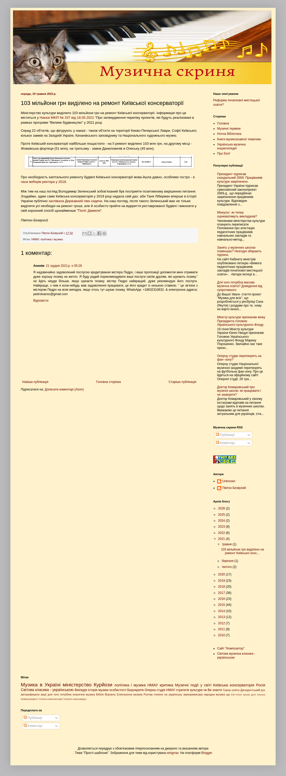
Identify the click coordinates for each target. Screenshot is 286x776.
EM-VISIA (236, 694)
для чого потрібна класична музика (71, 694)
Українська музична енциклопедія (231, 146)
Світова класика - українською (47, 690)
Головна (223, 123)
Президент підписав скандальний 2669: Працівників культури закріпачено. (239, 177)
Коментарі (225, 443)
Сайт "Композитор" (230, 648)
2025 (222, 514)
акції (43, 694)
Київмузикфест (29, 699)
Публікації (225, 435)
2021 (222, 539)
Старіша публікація (182, 382)
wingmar (173, 753)
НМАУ (35, 239)
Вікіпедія (81, 690)
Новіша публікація (35, 382)
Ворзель (110, 694)
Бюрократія (135, 690)
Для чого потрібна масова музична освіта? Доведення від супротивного (239, 286)
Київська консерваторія (233, 685)
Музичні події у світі (193, 685)
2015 (222, 605)
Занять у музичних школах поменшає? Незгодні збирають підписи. (239, 251)
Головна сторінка (108, 382)
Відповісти (40, 300)
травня (227, 544)
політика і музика (52, 239)
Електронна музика (129, 694)
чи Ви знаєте (212, 690)
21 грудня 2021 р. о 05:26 (64, 266)
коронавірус (80, 699)
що (228, 694)
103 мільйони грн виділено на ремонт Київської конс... (242, 551)
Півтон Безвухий (234, 488)
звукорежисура (193, 694)
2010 (222, 635)
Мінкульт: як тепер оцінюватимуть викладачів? (237, 214)
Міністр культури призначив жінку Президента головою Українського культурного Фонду (241, 321)
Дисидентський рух (252, 690)
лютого (227, 567)
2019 (222, 580)
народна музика (214, 694)
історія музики (98, 690)
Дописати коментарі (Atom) (64, 389)
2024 (222, 520)
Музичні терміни (228, 128)
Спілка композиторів (50, 699)
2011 (222, 629)
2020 (222, 574)
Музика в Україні (41, 684)
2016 (222, 599)
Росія (260, 685)
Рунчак (148, 694)
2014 (222, 611)
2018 (222, 586)
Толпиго (67, 699)
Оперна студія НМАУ (160, 690)
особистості (117, 690)
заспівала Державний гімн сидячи (75, 201)
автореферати (30, 694)
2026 (222, 508)
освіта (235, 690)
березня (228, 561)
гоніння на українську (168, 694)
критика (166, 685)
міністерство (77, 684)
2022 (222, 533)
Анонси (261, 694)
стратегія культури (189, 690)
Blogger (207, 753)
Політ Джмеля (89, 211)
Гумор (227, 690)
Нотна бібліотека (229, 134)
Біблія (100, 694)
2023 (222, 526)
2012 (222, 623)
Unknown (228, 481)
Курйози (103, 684)
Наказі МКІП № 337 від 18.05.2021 (67, 118)
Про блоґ (223, 153)
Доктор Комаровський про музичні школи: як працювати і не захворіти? (239, 390)
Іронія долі (249, 694)
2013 (222, 617)
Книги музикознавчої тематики (239, 139)
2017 (222, 593)
